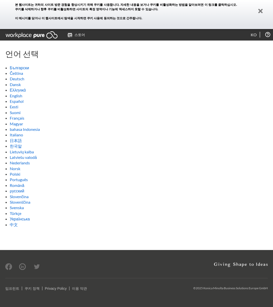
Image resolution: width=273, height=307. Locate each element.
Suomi (15, 112)
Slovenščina (20, 202)
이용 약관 (79, 288)
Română (17, 185)
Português (19, 179)
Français (17, 118)
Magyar (16, 123)
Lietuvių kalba (22, 151)
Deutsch (17, 78)
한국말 (16, 146)
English (16, 95)
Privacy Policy (56, 288)
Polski (15, 174)
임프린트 (12, 288)
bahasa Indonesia (25, 129)
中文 (14, 224)
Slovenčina (19, 196)
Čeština (16, 73)
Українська (20, 218)
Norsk (15, 168)
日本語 (16, 140)
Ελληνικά (18, 90)
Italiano (16, 134)
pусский (17, 190)
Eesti (14, 106)
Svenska (17, 207)
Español (17, 101)
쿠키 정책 (32, 288)
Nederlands (20, 162)
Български (19, 67)
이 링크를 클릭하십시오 (220, 5)
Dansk (15, 84)
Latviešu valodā (23, 157)
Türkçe (15, 213)
